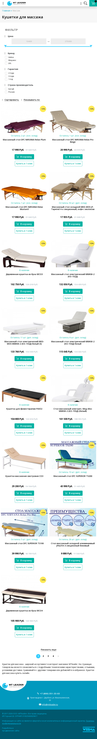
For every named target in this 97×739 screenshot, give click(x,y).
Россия (10, 92)
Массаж (16, 10)
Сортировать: (12, 99)
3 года (9, 76)
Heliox (9, 57)
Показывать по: (32, 99)
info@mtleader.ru (50, 704)
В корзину (24, 156)
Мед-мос (10, 60)
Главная (6, 10)
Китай (9, 89)
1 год (9, 79)
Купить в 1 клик (24, 163)
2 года (9, 73)
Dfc (8, 63)
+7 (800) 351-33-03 (50, 693)
